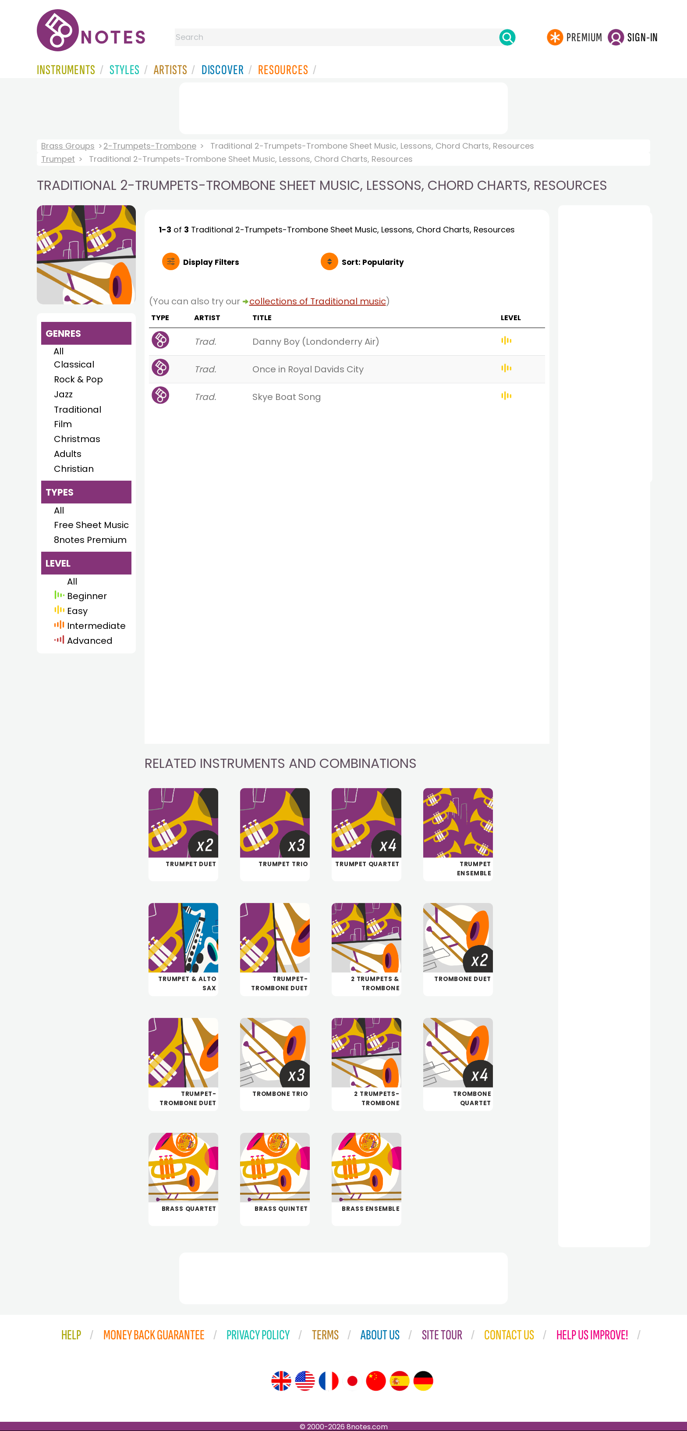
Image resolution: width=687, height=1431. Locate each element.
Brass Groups (68, 145)
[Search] (507, 37)
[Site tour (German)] (423, 1381)
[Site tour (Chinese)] (376, 1381)
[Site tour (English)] (281, 1381)
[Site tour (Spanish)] (400, 1381)
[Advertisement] (343, 106)
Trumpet (58, 158)
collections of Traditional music (317, 301)
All (58, 351)
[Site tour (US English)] (305, 1381)
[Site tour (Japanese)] (352, 1381)
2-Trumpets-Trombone (149, 145)
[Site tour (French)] (329, 1381)
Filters (211, 262)
